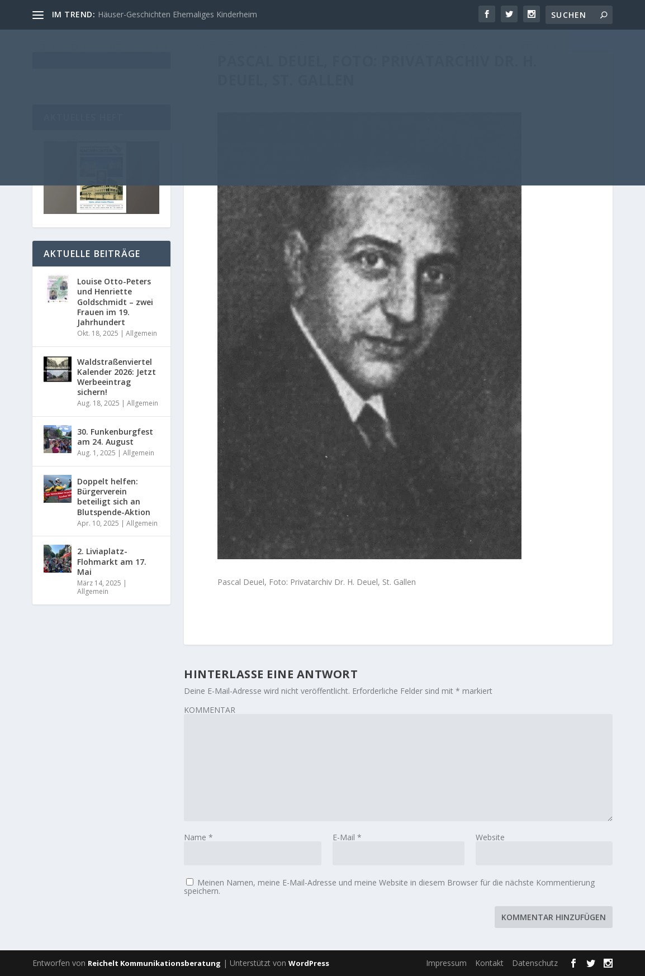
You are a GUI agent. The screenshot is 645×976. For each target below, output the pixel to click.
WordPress (308, 963)
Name (198, 837)
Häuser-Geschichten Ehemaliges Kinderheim (177, 14)
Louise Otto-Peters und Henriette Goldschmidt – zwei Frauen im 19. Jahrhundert (115, 301)
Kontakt (489, 963)
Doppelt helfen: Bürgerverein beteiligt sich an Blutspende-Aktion (113, 496)
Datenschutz (535, 963)
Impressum (446, 963)
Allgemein (141, 333)
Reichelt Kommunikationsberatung (154, 963)
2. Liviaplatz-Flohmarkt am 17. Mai (111, 561)
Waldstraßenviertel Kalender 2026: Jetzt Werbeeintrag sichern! (116, 377)
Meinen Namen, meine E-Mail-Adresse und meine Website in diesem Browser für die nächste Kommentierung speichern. (389, 886)
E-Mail (347, 837)
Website (490, 837)
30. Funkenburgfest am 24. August (115, 436)
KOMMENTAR (209, 709)
